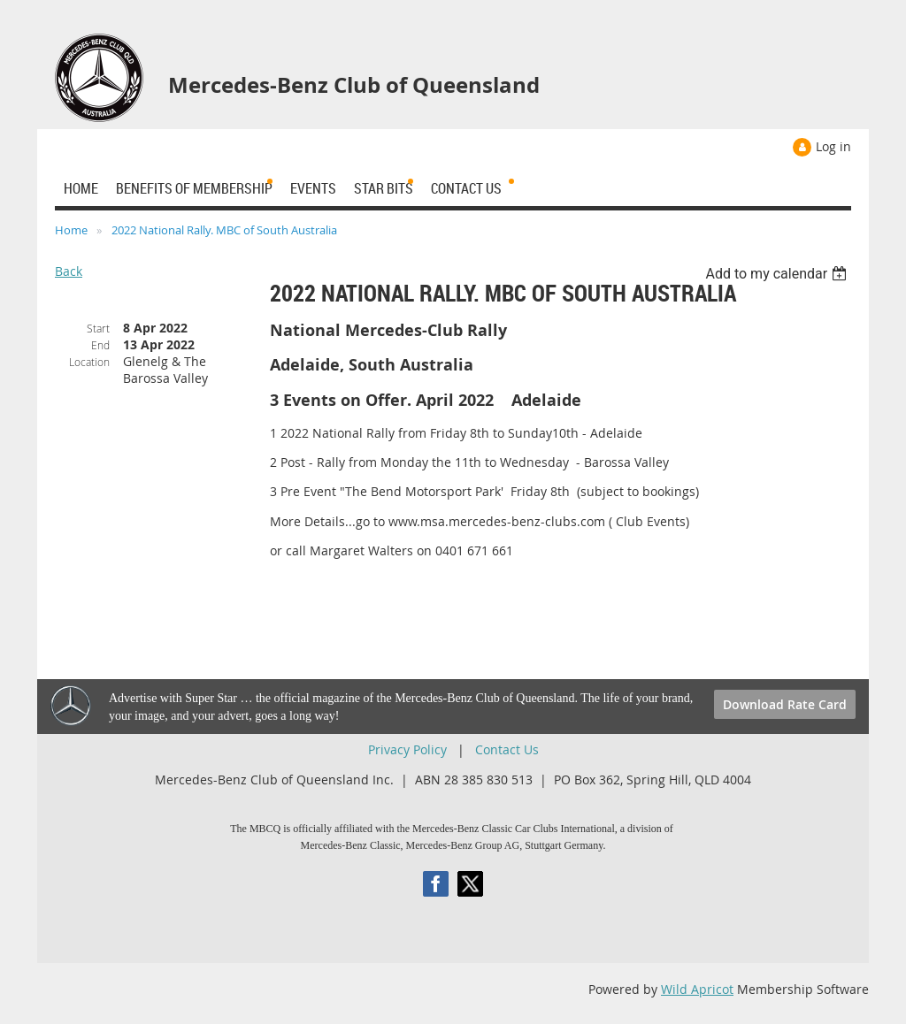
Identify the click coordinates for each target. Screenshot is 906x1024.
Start (98, 328)
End (100, 345)
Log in (833, 146)
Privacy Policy (407, 749)
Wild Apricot (697, 989)
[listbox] (778, 274)
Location (89, 362)
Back (68, 271)
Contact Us (507, 749)
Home (71, 230)
